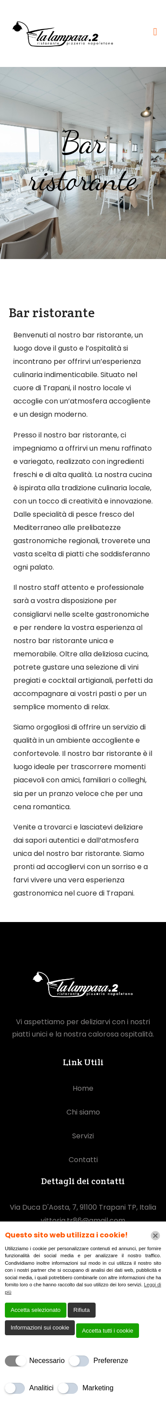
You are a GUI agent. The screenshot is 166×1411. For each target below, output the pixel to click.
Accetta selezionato (36, 1310)
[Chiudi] (155, 1235)
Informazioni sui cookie (40, 1327)
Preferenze (110, 1360)
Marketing (97, 1388)
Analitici (41, 1388)
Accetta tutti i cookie (107, 1330)
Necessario (47, 1360)
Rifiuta (81, 1310)
